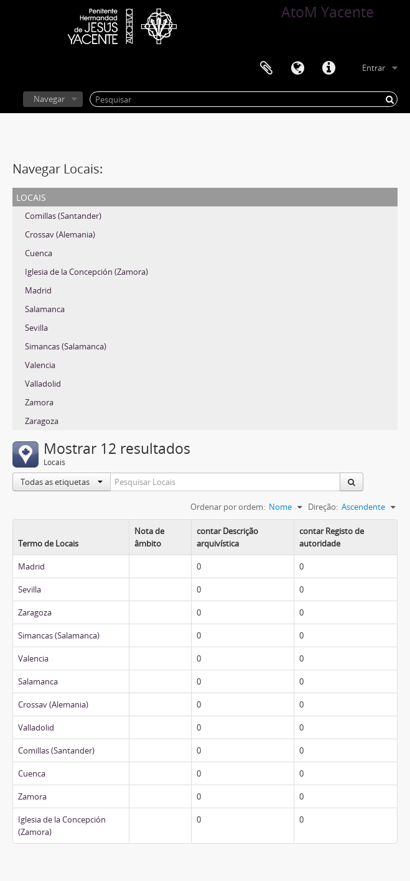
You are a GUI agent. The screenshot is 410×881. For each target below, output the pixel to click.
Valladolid (43, 383)
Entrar (373, 67)
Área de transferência (266, 68)
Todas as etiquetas (62, 481)
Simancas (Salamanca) (65, 346)
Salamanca (45, 309)
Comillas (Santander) (63, 215)
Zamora (39, 402)
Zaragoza (41, 421)
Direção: (323, 506)
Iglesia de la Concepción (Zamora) (86, 271)
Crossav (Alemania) (60, 234)
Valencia (40, 365)
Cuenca (38, 253)
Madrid (38, 290)
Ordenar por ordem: (227, 506)
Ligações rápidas (328, 68)
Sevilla (36, 327)
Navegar (49, 98)
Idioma (297, 68)
